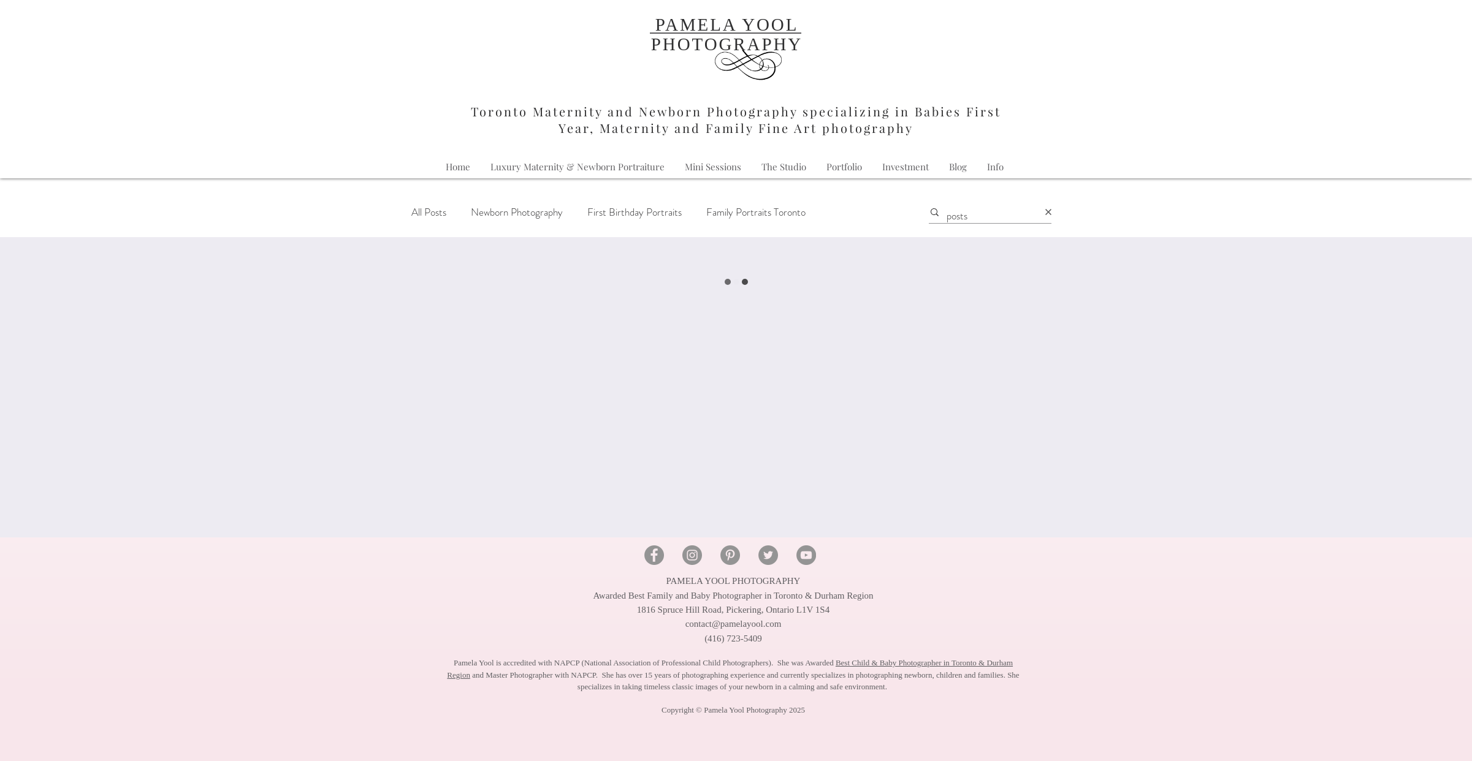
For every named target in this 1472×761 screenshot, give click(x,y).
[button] (995, 167)
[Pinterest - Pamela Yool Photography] (730, 555)
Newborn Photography (517, 212)
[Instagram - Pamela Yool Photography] (692, 555)
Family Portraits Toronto (756, 212)
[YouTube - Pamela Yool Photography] (806, 555)
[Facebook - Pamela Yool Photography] (654, 555)
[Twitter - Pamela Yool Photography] (768, 555)
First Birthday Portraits (634, 212)
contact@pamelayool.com (733, 624)
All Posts (428, 212)
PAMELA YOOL (727, 24)
